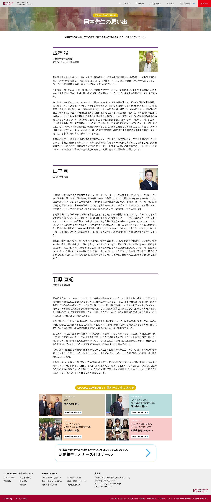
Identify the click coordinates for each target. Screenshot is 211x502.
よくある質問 (155, 3)
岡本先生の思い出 (49, 485)
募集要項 (204, 3)
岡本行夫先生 (186, 3)
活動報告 (140, 3)
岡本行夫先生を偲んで (51, 477)
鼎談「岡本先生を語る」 (52, 481)
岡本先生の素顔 (74, 477)
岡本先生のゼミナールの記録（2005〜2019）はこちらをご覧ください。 (94, 453)
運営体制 (171, 3)
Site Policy (7, 498)
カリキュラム (124, 3)
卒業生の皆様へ (74, 485)
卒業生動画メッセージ (76, 481)
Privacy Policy (21, 498)
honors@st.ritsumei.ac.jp (110, 484)
